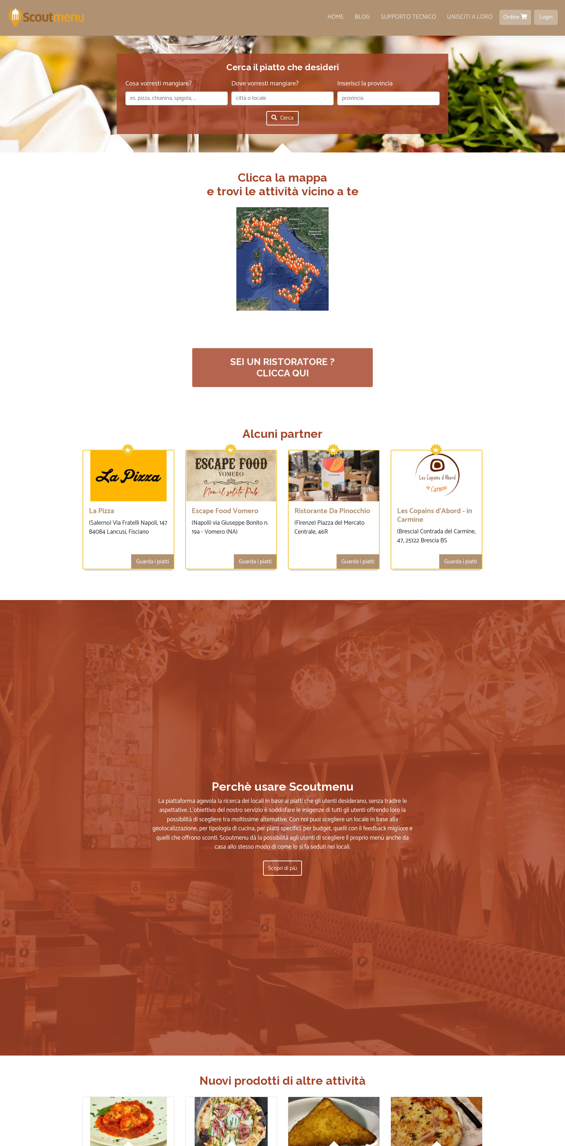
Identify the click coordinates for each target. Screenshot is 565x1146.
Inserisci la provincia (365, 84)
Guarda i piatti (152, 562)
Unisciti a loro (470, 17)
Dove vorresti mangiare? (265, 84)
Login (546, 17)
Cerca (282, 118)
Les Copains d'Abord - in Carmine (434, 515)
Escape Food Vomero (225, 511)
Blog (362, 17)
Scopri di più (282, 870)
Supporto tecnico (408, 17)
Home (336, 17)
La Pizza (101, 511)
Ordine (515, 17)
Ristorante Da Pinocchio (332, 511)
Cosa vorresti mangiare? (158, 84)
